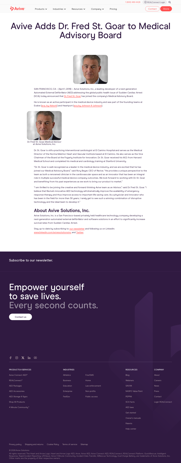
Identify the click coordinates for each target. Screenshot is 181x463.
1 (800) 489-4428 (132, 2)
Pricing (113, 9)
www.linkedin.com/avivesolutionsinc (52, 232)
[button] (41, 9)
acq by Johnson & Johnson (88, 106)
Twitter (79, 232)
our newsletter (77, 229)
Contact (152, 9)
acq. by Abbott (49, 106)
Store (166, 9)
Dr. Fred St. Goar (72, 96)
